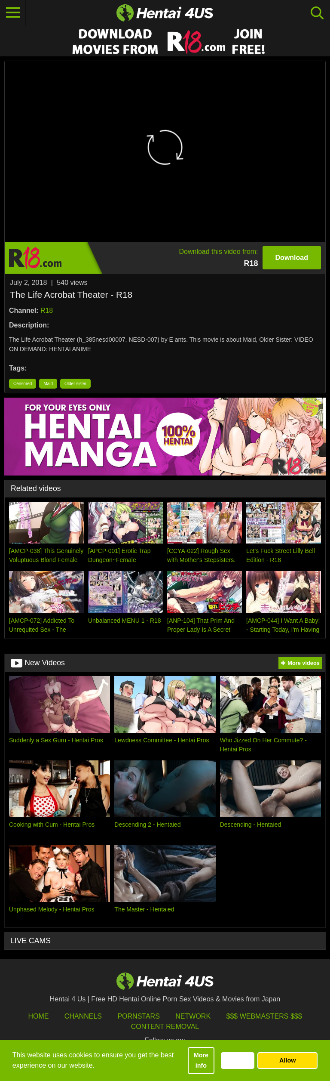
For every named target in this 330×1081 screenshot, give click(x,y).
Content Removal (165, 1026)
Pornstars (138, 1016)
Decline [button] (237, 1060)
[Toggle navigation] (13, 13)
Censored (22, 383)
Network (193, 1016)
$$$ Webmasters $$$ (264, 1016)
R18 (46, 310)
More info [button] (201, 1060)
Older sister (75, 383)
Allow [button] (287, 1060)
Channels (83, 1016)
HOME (38, 1016)
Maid (48, 383)
